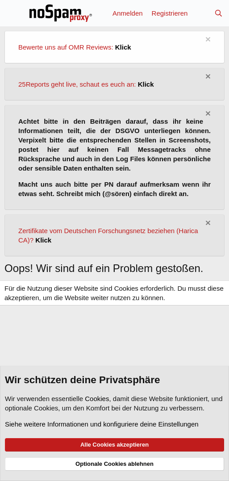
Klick (123, 47)
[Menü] (12, 13)
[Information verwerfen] (207, 40)
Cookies (97, 398)
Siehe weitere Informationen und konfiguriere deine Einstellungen (102, 424)
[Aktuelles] (200, 13)
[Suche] (218, 13)
